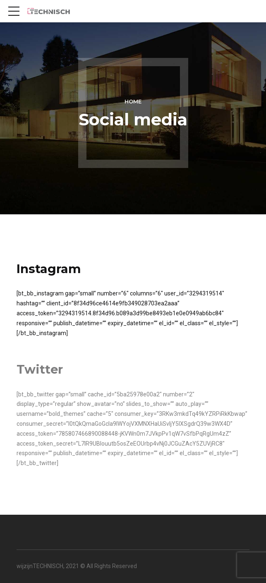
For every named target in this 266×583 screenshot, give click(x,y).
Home (133, 101)
